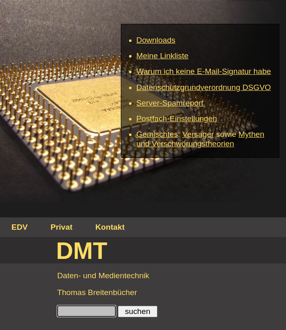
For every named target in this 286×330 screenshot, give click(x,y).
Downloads (155, 40)
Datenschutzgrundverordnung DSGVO (203, 87)
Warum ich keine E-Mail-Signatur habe (203, 71)
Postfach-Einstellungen (176, 118)
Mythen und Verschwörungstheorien (200, 139)
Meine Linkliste (162, 55)
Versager (198, 134)
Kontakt (110, 227)
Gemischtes (157, 134)
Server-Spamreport (169, 103)
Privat (61, 227)
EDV (20, 227)
